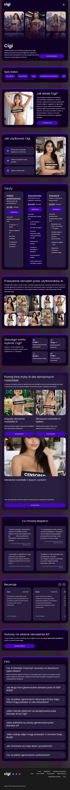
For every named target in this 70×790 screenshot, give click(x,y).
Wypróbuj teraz (47, 123)
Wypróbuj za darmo (54, 776)
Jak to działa (40, 773)
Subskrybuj (13, 212)
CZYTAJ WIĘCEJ (12, 616)
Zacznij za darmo (19, 646)
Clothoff (13, 536)
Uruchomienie (19, 434)
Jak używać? (51, 773)
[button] (60, 584)
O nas (39, 771)
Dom (32, 773)
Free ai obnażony (51, 56)
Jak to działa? (10, 76)
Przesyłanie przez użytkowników (49, 76)
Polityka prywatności (59, 771)
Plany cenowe (61, 773)
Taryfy (33, 76)
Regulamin (47, 771)
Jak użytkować (23, 76)
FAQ (64, 776)
